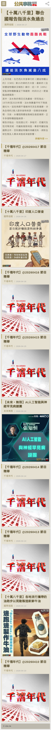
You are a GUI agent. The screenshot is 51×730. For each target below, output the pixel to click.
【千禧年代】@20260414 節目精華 (25, 469)
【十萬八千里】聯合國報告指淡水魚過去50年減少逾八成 (24, 19)
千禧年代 (8, 156)
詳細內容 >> (41, 138)
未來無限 (8, 411)
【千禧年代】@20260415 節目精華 (25, 339)
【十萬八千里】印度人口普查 (24, 211)
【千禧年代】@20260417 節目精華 (25, 149)
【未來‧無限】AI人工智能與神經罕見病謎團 (25, 404)
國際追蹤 (9, 24)
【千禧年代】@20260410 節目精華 (25, 664)
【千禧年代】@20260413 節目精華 (25, 534)
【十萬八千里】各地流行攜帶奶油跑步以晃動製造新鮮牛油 (25, 599)
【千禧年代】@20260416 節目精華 (25, 274)
